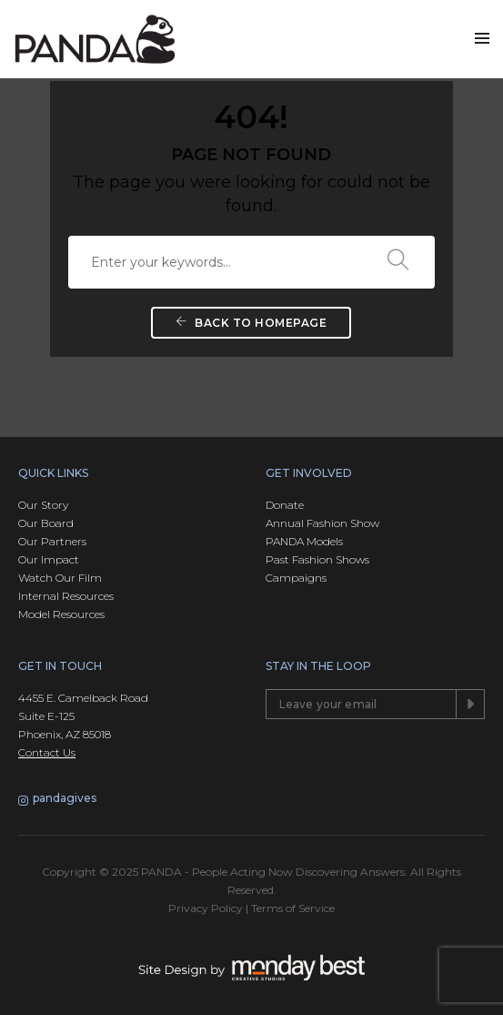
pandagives (57, 799)
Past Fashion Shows (317, 559)
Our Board (46, 523)
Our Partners (52, 541)
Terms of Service (293, 908)
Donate (285, 505)
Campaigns (296, 577)
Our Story (43, 505)
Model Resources (61, 614)
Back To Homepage (251, 323)
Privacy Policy (205, 908)
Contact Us (46, 752)
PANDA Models (304, 541)
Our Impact (48, 559)
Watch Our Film (60, 577)
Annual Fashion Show (322, 523)
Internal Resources (66, 596)
